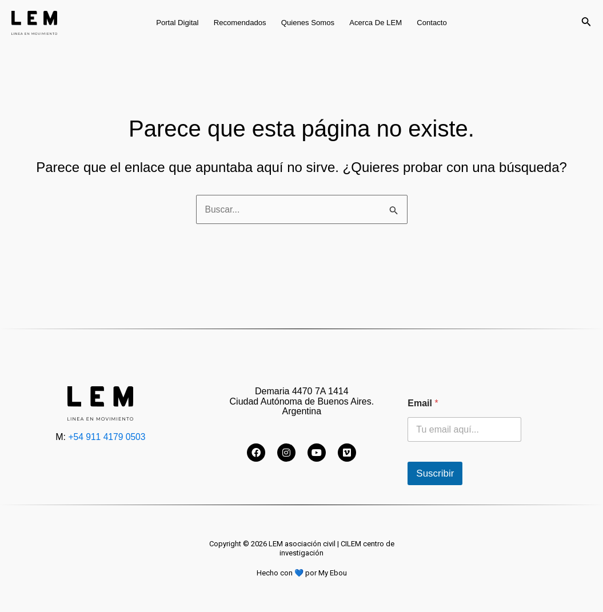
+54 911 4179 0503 (106, 437)
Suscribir (435, 473)
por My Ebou (325, 573)
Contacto (431, 22)
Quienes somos (307, 22)
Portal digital (177, 22)
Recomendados (240, 22)
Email (423, 403)
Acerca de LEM (375, 22)
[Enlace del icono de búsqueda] (586, 22)
